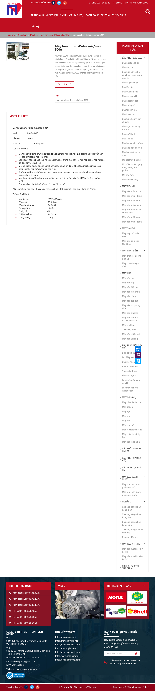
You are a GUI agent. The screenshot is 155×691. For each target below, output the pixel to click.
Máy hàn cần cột (130, 301)
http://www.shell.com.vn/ (67, 656)
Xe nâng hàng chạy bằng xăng (131, 523)
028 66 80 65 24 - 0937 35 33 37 (25, 657)
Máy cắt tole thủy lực (132, 402)
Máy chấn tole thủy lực (131, 435)
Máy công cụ (129, 397)
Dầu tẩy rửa (127, 87)
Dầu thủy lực (128, 67)
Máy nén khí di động (132, 222)
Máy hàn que (128, 278)
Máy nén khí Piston (131, 200)
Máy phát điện (130, 250)
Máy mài (126, 420)
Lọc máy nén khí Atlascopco (130, 389)
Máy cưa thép (128, 425)
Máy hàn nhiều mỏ (131, 334)
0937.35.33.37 (33, 593)
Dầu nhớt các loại (132, 58)
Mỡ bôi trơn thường (131, 160)
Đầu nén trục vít (129, 375)
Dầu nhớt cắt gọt (130, 101)
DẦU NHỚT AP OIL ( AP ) (131, 459)
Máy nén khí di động (132, 196)
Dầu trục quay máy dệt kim (131, 128)
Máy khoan (127, 407)
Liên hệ (64, 84)
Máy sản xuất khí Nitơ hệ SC (132, 558)
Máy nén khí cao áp (131, 205)
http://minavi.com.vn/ (65, 637)
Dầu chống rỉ (128, 105)
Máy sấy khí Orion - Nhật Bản (131, 242)
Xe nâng (126, 501)
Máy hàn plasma (130, 313)
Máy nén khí (128, 186)
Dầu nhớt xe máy (130, 179)
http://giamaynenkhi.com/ (67, 652)
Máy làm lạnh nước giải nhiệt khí (131, 486)
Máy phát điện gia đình (130, 265)
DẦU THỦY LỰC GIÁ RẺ (131, 468)
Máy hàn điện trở (130, 287)
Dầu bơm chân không (132, 143)
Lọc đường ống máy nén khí (132, 381)
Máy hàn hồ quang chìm (131, 307)
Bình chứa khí (128, 353)
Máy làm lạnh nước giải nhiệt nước (131, 493)
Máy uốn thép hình (131, 442)
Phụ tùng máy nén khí (132, 346)
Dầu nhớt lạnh (128, 134)
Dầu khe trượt (128, 114)
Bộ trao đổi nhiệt (130, 366)
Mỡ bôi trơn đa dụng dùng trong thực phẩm (132, 167)
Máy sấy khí (128, 228)
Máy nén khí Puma (131, 217)
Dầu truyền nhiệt (130, 82)
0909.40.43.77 (33, 605)
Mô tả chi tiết (19, 116)
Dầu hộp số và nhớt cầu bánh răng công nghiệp (132, 75)
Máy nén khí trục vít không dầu (131, 211)
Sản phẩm (22, 35)
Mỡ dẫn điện (128, 175)
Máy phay (126, 416)
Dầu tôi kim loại (129, 110)
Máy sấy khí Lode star (130, 235)
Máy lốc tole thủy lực (132, 429)
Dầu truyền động (130, 91)
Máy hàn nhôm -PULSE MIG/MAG (55, 35)
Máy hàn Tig (128, 282)
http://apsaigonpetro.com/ (68, 660)
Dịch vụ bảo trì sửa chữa (130, 567)
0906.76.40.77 (33, 599)
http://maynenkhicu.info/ (67, 641)
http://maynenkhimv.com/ (67, 644)
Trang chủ (37, 15)
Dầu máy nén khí (130, 362)
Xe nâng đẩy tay (130, 537)
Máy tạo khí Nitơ (131, 544)
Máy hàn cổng (129, 296)
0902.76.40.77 (30, 611)
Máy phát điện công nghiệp (131, 257)
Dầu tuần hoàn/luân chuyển (131, 120)
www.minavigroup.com (26, 669)
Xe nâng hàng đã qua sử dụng (132, 531)
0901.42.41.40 (30, 623)
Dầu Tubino (127, 138)
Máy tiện (126, 411)
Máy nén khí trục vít (131, 191)
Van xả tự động (129, 371)
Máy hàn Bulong (130, 339)
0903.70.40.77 (30, 617)
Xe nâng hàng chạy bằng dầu (131, 516)
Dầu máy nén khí (130, 96)
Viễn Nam (91, 687)
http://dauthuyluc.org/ (66, 648)
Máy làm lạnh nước (130, 478)
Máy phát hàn (128, 325)
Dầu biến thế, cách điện (131, 154)
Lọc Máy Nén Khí (130, 357)
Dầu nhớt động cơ (130, 63)
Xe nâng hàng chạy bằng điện (131, 508)
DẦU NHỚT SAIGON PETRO (131, 449)
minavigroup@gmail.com (24, 661)
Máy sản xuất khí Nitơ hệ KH (132, 550)
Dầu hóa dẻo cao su (132, 148)
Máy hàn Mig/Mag (131, 292)
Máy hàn (34, 35)
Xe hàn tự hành (129, 329)
